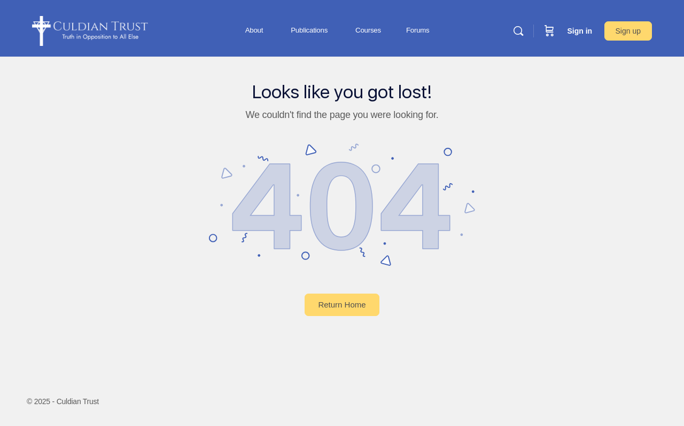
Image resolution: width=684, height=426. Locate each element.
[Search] (518, 31)
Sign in (579, 31)
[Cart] (549, 31)
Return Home (342, 304)
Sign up (628, 31)
